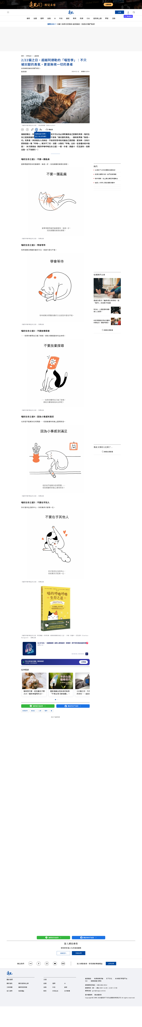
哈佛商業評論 (98, 978)
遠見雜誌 (88, 978)
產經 (67, 18)
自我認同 (25, 711)
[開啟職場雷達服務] (55, 662)
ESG (88, 18)
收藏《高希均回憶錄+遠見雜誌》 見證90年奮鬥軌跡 (76, 24)
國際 (42, 18)
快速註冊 (79, 953)
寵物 (46, 711)
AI (55, 18)
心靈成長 (36, 56)
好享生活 (29, 56)
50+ (86, 981)
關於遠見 (9, 983)
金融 (49, 18)
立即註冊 (111, 963)
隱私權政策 (98, 995)
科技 (60, 18)
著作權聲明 (88, 995)
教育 (74, 18)
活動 (113, 18)
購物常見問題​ (22, 987)
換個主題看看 (107, 330)
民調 (81, 18)
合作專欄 (67, 991)
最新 (28, 18)
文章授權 (9, 987)
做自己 (33, 711)
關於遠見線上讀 (23, 983)
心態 (40, 711)
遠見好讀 (24, 71)
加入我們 (9, 991)
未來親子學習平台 (121, 978)
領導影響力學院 (96, 981)
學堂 (106, 18)
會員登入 (63, 953)
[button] (87, 681)
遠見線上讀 (97, 18)
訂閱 (119, 12)
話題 (35, 18)
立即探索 (108, 4)
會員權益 (21, 991)
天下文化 (109, 978)
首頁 (23, 56)
